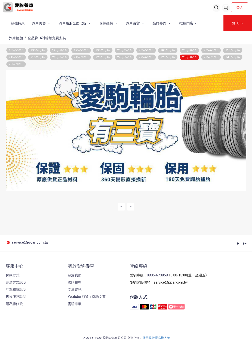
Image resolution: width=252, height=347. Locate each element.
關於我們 (74, 275)
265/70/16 (16, 64)
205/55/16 (167, 50)
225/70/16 (167, 57)
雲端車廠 (74, 304)
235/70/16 (211, 57)
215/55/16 (16, 57)
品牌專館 (162, 23)
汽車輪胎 (16, 38)
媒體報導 (74, 282)
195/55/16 (81, 50)
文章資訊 (74, 289)
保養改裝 (109, 23)
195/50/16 (59, 50)
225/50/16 (102, 57)
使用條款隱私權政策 (156, 338)
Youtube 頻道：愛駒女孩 (87, 297)
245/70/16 (232, 57)
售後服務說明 (16, 297)
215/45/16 (232, 50)
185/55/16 (16, 50)
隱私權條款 (14, 304)
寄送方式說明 (16, 282)
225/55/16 (124, 57)
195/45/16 (38, 50)
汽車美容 (41, 23)
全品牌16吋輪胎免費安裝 (47, 38)
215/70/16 (81, 57)
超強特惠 (18, 23)
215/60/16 (38, 57)
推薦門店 (188, 23)
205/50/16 (146, 50)
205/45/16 (124, 50)
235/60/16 (189, 57)
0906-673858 (157, 275)
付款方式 (12, 275)
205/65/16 (211, 50)
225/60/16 (146, 57)
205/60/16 (189, 50)
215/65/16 (59, 57)
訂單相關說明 (16, 289)
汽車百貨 (135, 23)
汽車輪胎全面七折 (75, 23)
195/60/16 (102, 50)
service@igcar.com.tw (27, 242)
